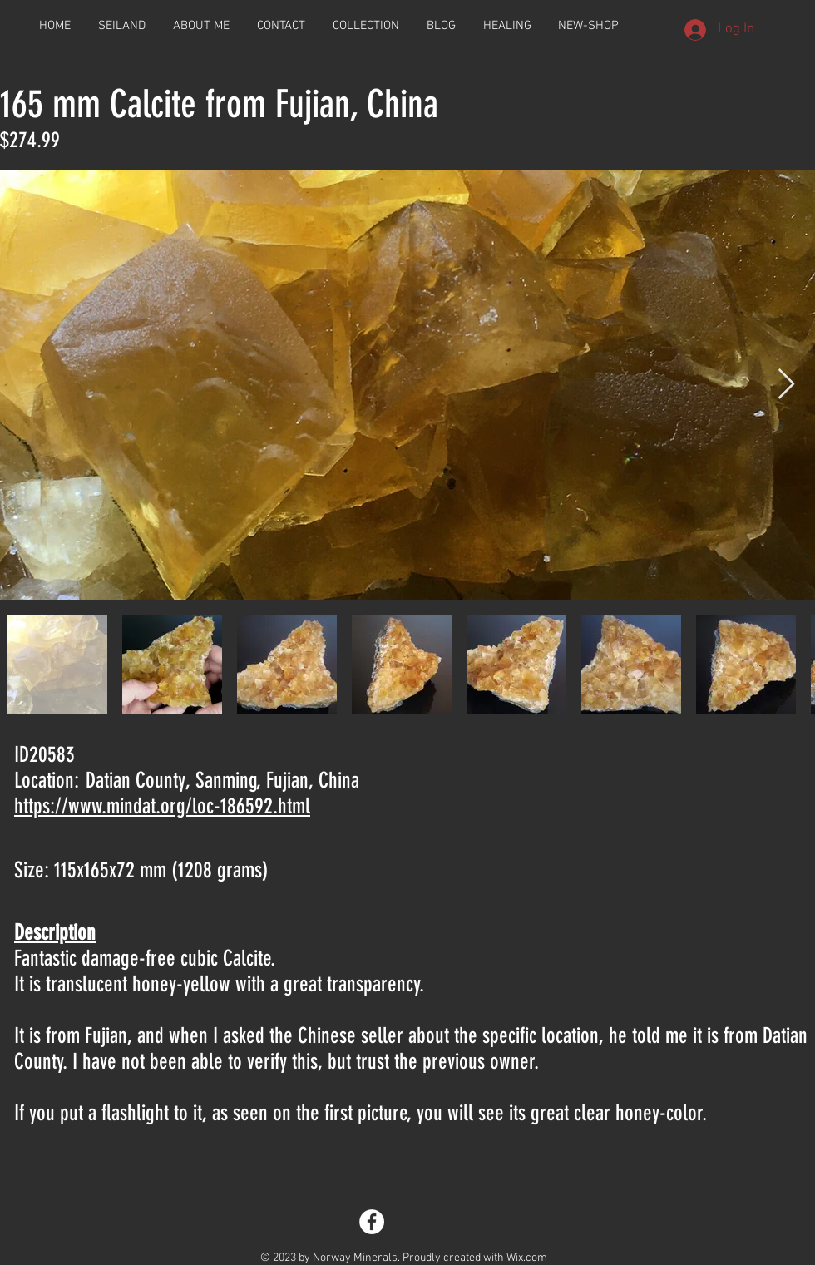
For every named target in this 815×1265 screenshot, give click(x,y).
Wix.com (526, 1258)
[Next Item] (786, 384)
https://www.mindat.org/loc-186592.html (162, 806)
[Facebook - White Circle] (371, 1221)
